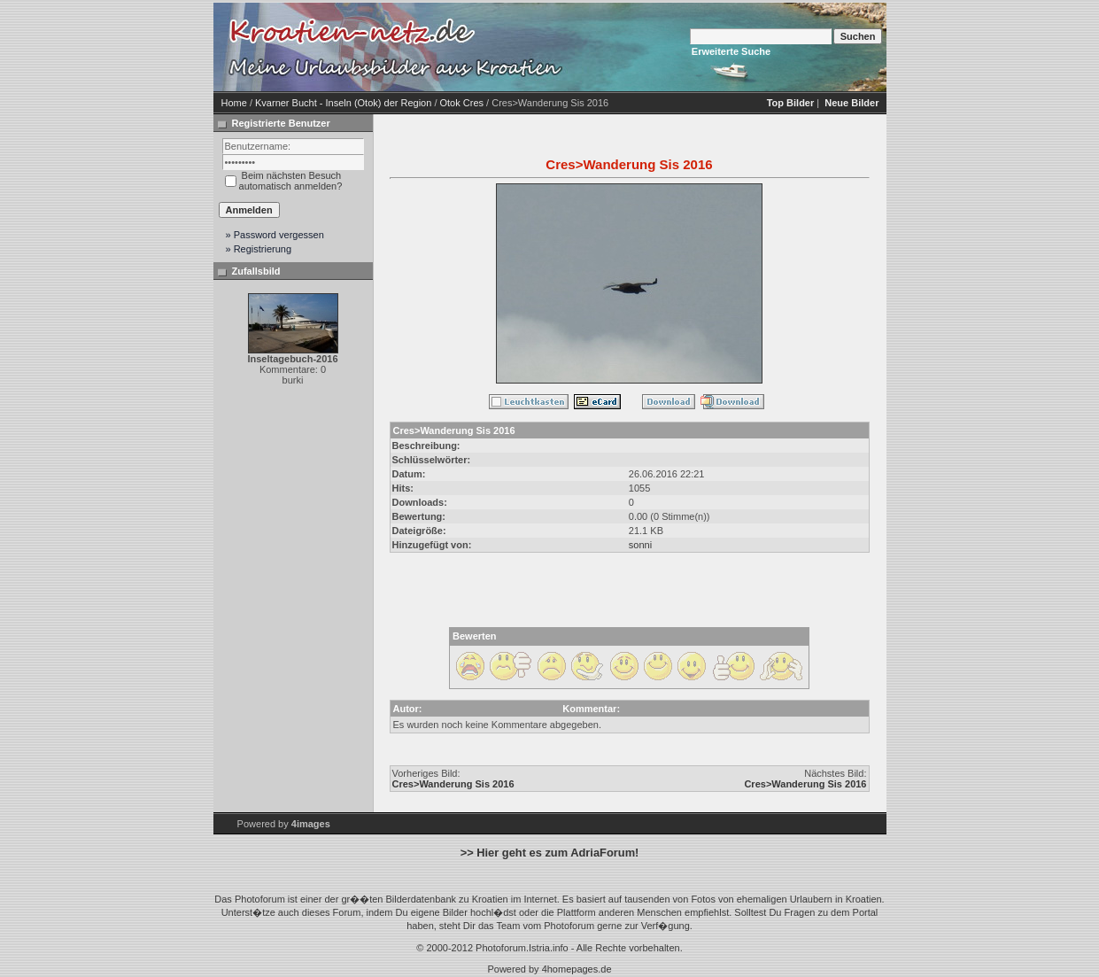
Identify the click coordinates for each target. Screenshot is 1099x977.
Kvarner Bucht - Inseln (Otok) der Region (343, 102)
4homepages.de (577, 969)
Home (234, 102)
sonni (640, 544)
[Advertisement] (718, 47)
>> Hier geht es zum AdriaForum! (549, 852)
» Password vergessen (275, 234)
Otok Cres (462, 102)
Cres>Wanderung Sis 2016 (453, 784)
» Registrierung (259, 249)
